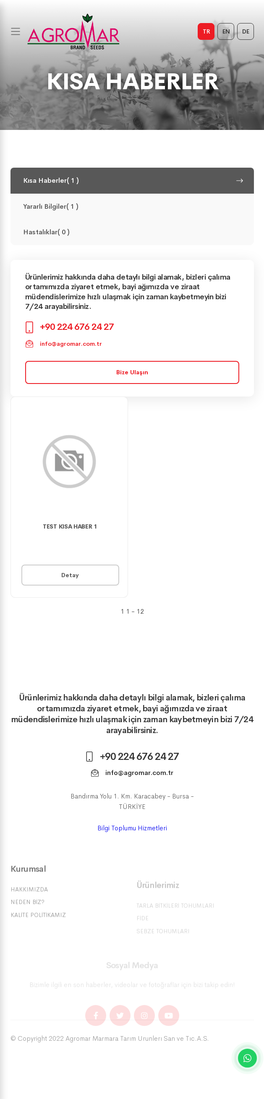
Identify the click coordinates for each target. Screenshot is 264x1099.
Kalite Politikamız (38, 928)
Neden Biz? (27, 915)
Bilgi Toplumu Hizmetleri (132, 834)
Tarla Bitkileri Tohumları (175, 914)
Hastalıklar (130, 232)
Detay (70, 575)
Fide (142, 927)
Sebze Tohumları (163, 940)
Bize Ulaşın (132, 372)
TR (206, 31)
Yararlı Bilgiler (130, 206)
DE (245, 31)
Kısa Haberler (133, 180)
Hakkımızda (29, 902)
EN (226, 31)
